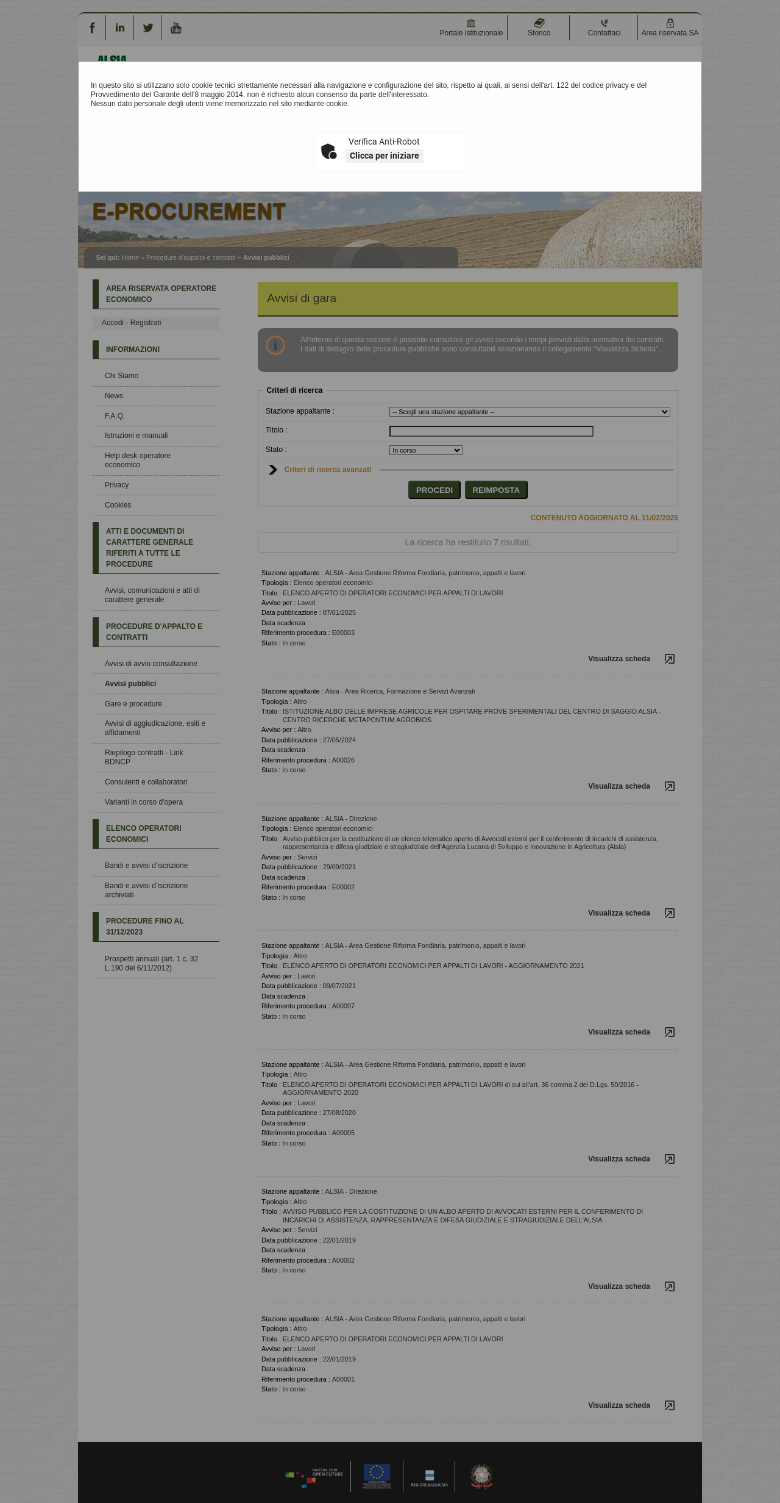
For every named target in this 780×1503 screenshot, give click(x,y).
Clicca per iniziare (384, 155)
